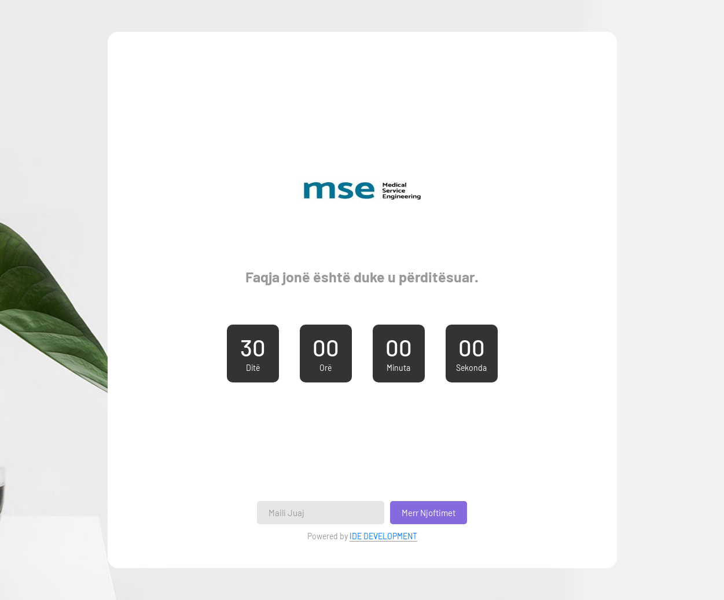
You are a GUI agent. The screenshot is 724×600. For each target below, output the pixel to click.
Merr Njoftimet (428, 512)
